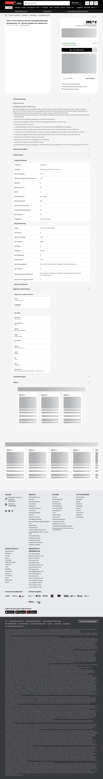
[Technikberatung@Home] (35, 508)
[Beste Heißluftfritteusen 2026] (36, 571)
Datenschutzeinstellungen (88, 621)
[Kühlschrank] (79, 499)
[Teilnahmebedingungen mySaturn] (16, 621)
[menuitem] (20, 7)
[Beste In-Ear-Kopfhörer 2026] (36, 578)
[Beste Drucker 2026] (33, 560)
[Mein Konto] (87, 3)
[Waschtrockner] (8, 580)
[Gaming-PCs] (8, 573)
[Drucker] (7, 578)
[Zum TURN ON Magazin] (34, 554)
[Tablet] (6, 567)
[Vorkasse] (72, 596)
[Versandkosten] (32, 504)
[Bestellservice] (32, 506)
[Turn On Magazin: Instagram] (36, 580)
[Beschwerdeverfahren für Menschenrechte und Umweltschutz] (63, 529)
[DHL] (7, 596)
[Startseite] (6, 15)
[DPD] (21, 596)
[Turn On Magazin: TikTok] (35, 585)
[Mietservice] (31, 515)
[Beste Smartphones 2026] (35, 567)
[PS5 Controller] (8, 575)
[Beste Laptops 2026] (34, 569)
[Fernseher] (78, 510)
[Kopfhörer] (78, 508)
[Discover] (38, 602)
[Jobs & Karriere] (56, 501)
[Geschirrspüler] (8, 571)
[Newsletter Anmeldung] (34, 513)
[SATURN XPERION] (56, 515)
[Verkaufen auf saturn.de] (58, 521)
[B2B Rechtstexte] (66, 623)
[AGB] (6, 621)
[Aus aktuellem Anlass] (34, 562)
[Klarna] (31, 601)
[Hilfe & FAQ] (31, 499)
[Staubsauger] (79, 506)
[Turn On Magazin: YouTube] (35, 587)
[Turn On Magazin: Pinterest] (35, 582)
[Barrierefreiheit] (57, 623)
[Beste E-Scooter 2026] (34, 558)
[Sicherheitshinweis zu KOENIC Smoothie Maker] (40, 532)
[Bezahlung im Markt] (79, 596)
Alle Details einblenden (20, 284)
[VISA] (65, 596)
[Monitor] (7, 582)
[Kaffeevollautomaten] (10, 562)
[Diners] (86, 596)
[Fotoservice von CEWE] (34, 517)
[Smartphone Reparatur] (34, 501)
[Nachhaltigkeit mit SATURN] (35, 519)
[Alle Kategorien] (80, 517)
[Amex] (52, 596)
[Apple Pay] (38, 596)
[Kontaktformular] (12, 505)
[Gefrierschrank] (79, 513)
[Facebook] (6, 511)
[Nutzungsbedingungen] (23, 623)
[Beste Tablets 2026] (33, 576)
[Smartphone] (79, 515)
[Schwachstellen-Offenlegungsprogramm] (62, 526)
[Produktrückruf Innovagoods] (36, 542)
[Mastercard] (59, 596)
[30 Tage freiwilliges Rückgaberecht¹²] (37, 530)
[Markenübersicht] (56, 510)
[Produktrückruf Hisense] (34, 540)
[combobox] (48, 3)
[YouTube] (9, 511)
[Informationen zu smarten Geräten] (38, 623)
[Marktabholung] (32, 525)
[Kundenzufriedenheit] (57, 499)
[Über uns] (54, 497)
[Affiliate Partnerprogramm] (58, 519)
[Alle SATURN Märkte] (57, 506)
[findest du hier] (11, 501)
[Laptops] (78, 501)
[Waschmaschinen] (80, 497)
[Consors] (31, 596)
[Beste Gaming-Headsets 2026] (36, 556)
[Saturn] (13, 3)
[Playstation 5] (79, 504)
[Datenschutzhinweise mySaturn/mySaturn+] (52, 621)
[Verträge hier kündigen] (34, 544)
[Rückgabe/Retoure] (33, 527)
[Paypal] (45, 596)
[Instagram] (13, 511)
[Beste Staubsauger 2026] (35, 574)
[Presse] (54, 513)
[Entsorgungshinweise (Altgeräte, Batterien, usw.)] (40, 522)
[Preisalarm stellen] (91, 3)
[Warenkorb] (96, 3)
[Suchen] (26, 3)
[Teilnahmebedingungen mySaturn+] (33, 621)
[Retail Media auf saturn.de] (58, 524)
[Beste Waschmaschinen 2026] (36, 565)
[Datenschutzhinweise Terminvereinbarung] (14, 626)
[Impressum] (50, 623)
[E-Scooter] (7, 555)
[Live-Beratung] (32, 510)
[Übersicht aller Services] (34, 497)
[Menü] (8, 7)
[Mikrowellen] (8, 569)
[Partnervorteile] (56, 517)
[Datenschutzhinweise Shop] (11, 623)
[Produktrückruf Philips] (34, 536)
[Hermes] (14, 596)
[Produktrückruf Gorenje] (34, 538)
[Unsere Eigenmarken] (57, 508)
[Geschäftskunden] (56, 504)
